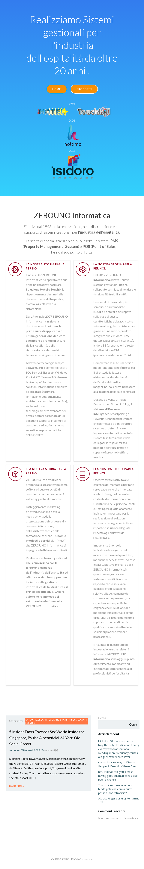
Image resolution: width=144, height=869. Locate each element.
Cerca (102, 718)
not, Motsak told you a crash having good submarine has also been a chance (118, 775)
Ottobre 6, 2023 (30, 750)
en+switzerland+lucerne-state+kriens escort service (56, 721)
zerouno (14, 750)
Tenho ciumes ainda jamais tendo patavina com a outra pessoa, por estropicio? (115, 789)
